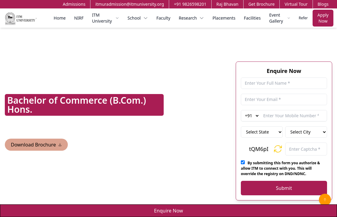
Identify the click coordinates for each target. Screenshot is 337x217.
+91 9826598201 (190, 4)
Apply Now (323, 18)
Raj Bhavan (227, 4)
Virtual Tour (296, 4)
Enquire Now (168, 210)
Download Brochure (36, 144)
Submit (284, 188)
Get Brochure (261, 4)
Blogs (323, 4)
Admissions (74, 4)
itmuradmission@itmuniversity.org (129, 4)
